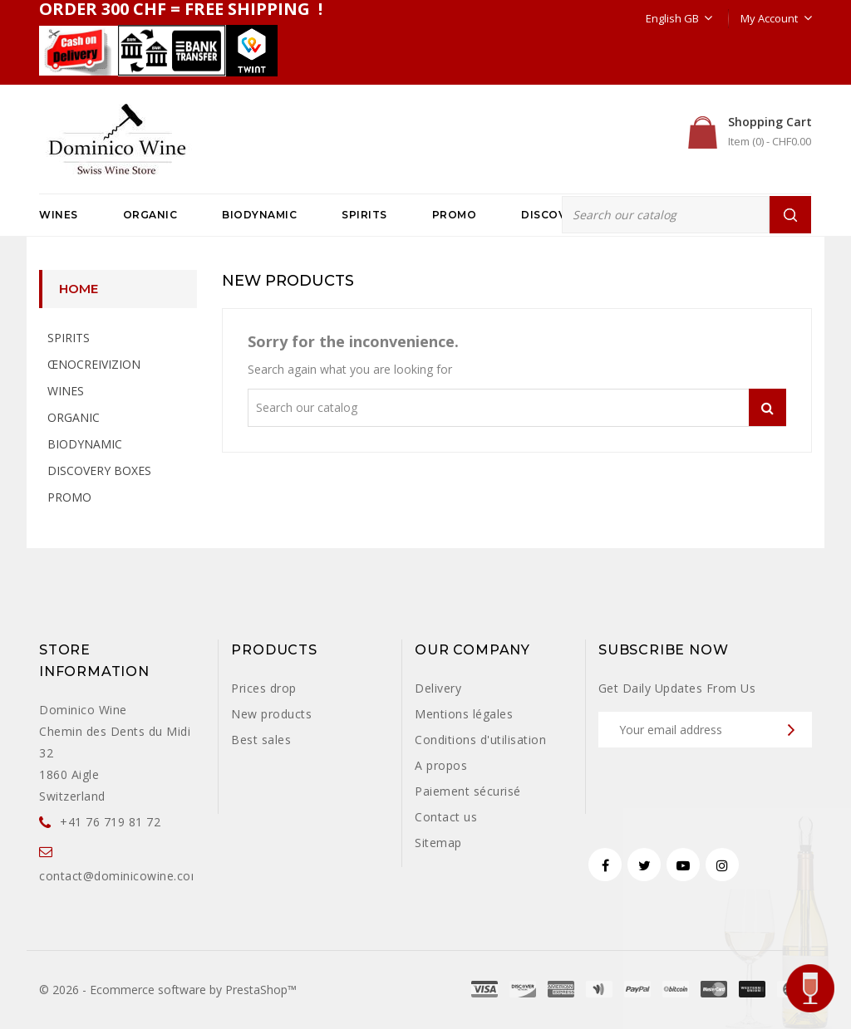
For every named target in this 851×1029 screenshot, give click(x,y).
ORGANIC (150, 214)
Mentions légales (464, 714)
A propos (441, 765)
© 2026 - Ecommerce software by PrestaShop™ (168, 989)
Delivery (438, 688)
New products (271, 714)
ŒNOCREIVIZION (93, 364)
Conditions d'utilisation (480, 739)
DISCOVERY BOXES (99, 470)
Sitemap (438, 842)
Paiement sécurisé (468, 791)
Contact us (446, 817)
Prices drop (264, 688)
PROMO (454, 214)
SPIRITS (364, 214)
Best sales (261, 739)
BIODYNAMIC (259, 214)
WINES (58, 214)
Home (78, 288)
